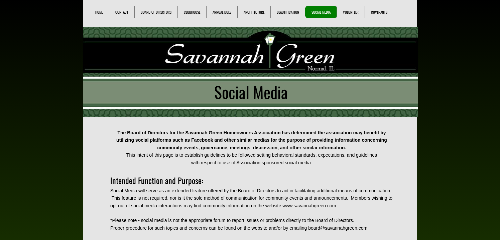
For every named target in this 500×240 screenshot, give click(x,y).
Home (99, 12)
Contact (121, 12)
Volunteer (351, 12)
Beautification (288, 12)
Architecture (254, 12)
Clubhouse (192, 12)
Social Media (321, 12)
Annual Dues (222, 12)
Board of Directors (156, 12)
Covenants (379, 12)
